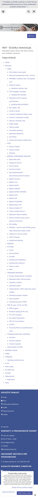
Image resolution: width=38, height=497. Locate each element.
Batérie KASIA (14, 185)
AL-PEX (11, 324)
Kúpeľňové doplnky (16, 240)
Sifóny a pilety (14, 127)
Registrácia (11, 379)
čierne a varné (14, 266)
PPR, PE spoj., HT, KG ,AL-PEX (17, 305)
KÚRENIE (10, 244)
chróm (11, 250)
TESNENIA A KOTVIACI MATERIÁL (18, 334)
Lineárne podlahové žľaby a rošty (20, 114)
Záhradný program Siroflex (18, 295)
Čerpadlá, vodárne (15, 282)
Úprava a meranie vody (17, 121)
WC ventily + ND (14, 108)
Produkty (8, 66)
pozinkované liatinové (17, 263)
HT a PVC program (15, 315)
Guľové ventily (14, 150)
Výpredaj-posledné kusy (15, 360)
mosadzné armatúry (16, 130)
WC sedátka (13, 224)
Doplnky (12, 153)
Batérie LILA (13, 182)
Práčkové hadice (14, 85)
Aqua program (14, 299)
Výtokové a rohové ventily (18, 234)
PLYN (9, 143)
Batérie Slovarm (14, 179)
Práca (7, 383)
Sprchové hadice (15, 169)
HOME (7, 62)
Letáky (7, 354)
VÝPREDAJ (8, 357)
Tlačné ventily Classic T (17, 211)
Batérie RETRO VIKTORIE (17, 192)
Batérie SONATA (14, 189)
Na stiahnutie (9, 370)
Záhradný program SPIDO (18, 302)
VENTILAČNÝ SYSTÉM (14, 347)
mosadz (12, 256)
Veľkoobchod (9, 376)
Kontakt (8, 373)
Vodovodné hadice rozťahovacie (20, 140)
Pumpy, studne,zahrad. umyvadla (20, 276)
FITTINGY (10, 247)
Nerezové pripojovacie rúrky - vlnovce (22, 75)
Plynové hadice (14, 146)
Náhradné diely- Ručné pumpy (19, 279)
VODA (9, 69)
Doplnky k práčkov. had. (19, 88)
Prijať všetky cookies (24, 493)
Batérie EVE (13, 198)
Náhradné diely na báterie (18, 214)
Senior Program (14, 237)
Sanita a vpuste (14, 111)
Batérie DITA (13, 195)
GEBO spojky (13, 124)
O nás (7, 363)
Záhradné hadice (15, 286)
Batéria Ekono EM (15, 205)
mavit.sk (5, 427)
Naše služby (9, 366)
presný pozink (14, 253)
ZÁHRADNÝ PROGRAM (15, 273)
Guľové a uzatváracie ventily (19, 117)
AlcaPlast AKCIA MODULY (19, 104)
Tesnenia (12, 337)
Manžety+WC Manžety (18, 95)
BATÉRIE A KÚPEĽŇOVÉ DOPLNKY (19, 156)
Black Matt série (14, 159)
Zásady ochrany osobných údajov (22, 487)
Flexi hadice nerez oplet (17, 72)
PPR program (13, 308)
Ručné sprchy (13, 166)
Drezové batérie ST (15, 208)
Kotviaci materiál (15, 341)
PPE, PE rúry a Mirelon (16, 321)
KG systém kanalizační (17, 318)
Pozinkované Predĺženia (17, 260)
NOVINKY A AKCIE (11, 350)
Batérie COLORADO (15, 201)
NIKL (11, 269)
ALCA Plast (12, 137)
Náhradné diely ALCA (16, 134)
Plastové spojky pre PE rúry (18, 311)
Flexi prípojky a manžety (17, 91)
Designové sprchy (15, 163)
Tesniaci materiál (15, 344)
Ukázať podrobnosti (8, 492)
